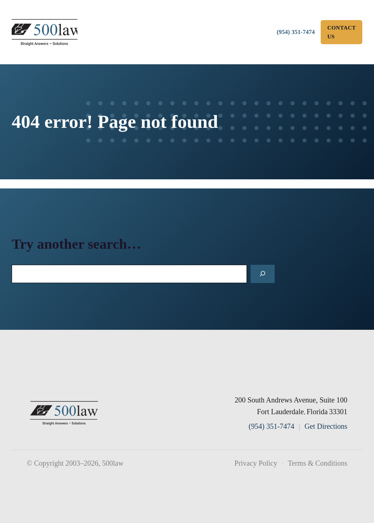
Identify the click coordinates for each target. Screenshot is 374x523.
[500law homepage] (44, 32)
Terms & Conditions (317, 463)
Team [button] (175, 19)
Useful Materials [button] (178, 45)
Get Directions (326, 426)
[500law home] (64, 413)
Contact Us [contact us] (341, 32)
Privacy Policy (255, 463)
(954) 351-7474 (271, 426)
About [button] (122, 19)
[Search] (263, 274)
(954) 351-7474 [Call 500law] (296, 32)
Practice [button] (232, 19)
